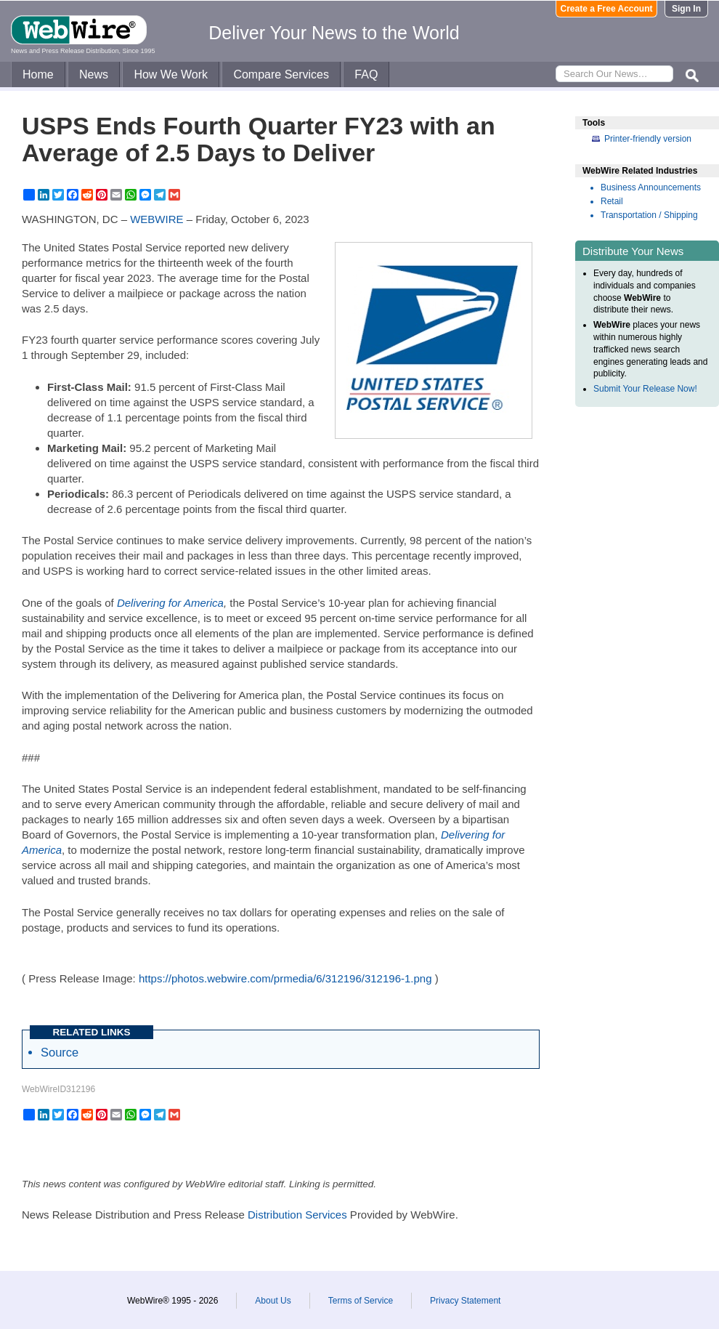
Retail (612, 201)
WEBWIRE (156, 219)
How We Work (171, 74)
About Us (273, 1301)
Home (38, 74)
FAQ (366, 74)
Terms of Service (360, 1301)
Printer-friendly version (647, 139)
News (93, 74)
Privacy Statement (465, 1301)
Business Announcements (651, 187)
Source (59, 1052)
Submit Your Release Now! (645, 389)
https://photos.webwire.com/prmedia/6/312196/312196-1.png (285, 978)
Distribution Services (297, 1214)
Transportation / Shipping (649, 215)
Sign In (686, 9)
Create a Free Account (607, 9)
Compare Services (281, 74)
